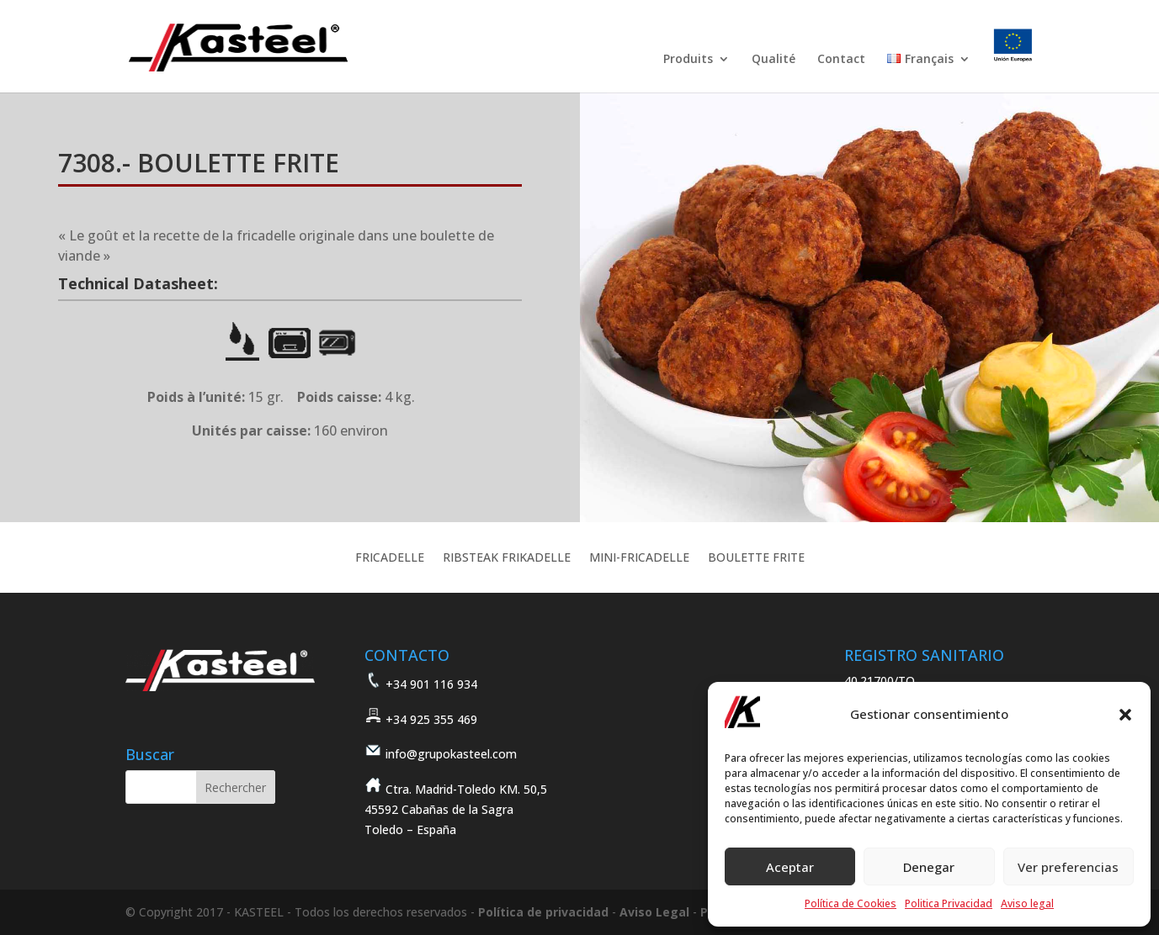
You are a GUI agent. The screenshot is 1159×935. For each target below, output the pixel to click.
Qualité (773, 59)
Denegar (928, 866)
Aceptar (790, 866)
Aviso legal (1027, 903)
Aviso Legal (654, 912)
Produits (688, 59)
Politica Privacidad (948, 903)
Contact (841, 59)
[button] (1125, 714)
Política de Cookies (850, 903)
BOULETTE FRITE (756, 558)
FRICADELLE (389, 558)
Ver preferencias (1068, 866)
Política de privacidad (543, 912)
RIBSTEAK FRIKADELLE (507, 558)
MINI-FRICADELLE (639, 558)
